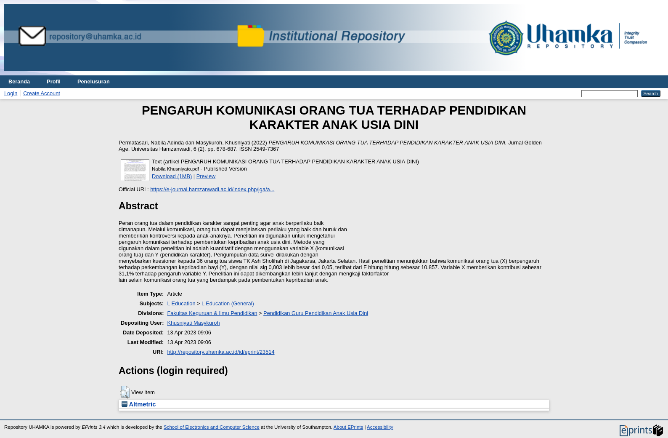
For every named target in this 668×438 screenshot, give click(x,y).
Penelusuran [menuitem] (93, 81)
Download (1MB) (172, 176)
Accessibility (380, 427)
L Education (181, 303)
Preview (206, 176)
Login (10, 93)
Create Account (41, 93)
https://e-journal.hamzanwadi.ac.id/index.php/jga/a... (212, 189)
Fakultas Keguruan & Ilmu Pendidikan (212, 313)
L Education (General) (227, 303)
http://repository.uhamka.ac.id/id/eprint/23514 (220, 352)
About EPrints (348, 427)
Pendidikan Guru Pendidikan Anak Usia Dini (315, 313)
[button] (125, 392)
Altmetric (139, 404)
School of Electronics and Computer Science (212, 427)
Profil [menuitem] (54, 81)
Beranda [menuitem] (19, 81)
